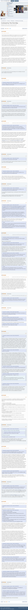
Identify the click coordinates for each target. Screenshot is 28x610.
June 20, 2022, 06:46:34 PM (5, 295)
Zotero (8, 9)
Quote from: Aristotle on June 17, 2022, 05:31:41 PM (10, 158)
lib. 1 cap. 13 (17, 140)
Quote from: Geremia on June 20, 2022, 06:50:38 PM (11, 366)
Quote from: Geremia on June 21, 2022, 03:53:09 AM (11, 505)
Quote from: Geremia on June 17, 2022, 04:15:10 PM (11, 82)
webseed (10, 9)
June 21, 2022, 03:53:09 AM (5, 483)
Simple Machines (8, 607)
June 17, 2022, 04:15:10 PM (5, 69)
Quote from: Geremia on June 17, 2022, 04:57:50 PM (11, 125)
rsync (9, 10)
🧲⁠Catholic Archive (9, 11)
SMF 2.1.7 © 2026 (3, 607)
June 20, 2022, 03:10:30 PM (5, 234)
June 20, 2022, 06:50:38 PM (5, 309)
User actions (24, 28)
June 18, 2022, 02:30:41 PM (5, 185)
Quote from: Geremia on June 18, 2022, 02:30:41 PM (11, 237)
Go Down (2, 28)
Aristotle (4, 31)
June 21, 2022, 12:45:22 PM (5, 503)
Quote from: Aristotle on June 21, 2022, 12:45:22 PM (10, 586)
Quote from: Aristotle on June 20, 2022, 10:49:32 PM (10, 485)
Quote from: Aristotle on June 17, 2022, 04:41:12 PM (10, 105)
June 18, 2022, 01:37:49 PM (5, 168)
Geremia (4, 67)
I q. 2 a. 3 (19, 489)
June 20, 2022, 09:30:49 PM (5, 426)
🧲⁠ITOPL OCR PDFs (10, 13)
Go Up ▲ (26, 607)
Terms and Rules (22, 607)
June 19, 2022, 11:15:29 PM (5, 202)
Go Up (2, 601)
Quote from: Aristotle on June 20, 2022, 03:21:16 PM (10, 317)
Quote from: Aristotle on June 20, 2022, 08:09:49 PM (10, 510)
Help (19, 607)
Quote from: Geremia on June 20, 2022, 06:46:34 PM (11, 335)
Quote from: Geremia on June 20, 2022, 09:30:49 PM (11, 450)
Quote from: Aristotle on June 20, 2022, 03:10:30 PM (10, 373)
